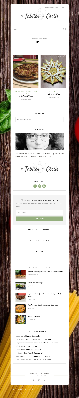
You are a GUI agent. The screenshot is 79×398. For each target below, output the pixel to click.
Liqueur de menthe (32, 336)
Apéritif (52, 91)
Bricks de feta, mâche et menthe (38, 360)
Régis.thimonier (21, 343)
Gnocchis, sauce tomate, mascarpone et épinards (43, 305)
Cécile (17, 339)
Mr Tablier (19, 353)
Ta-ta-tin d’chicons (25, 96)
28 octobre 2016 (25, 99)
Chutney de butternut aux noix (38, 356)
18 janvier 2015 (53, 97)
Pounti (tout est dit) (33, 349)
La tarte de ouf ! (31, 346)
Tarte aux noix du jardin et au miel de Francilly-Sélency (45, 271)
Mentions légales (19, 393)
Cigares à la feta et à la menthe (38, 339)
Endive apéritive (53, 94)
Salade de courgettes (34, 316)
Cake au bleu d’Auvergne (35, 283)
